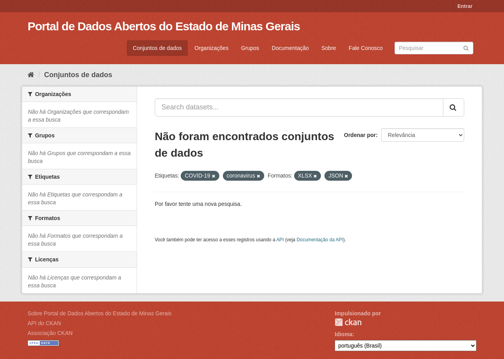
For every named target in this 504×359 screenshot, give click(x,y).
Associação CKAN (50, 333)
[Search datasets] (434, 48)
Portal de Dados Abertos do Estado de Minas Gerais (164, 26)
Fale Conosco (366, 48)
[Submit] (466, 47)
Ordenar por (360, 135)
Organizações (211, 48)
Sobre (328, 48)
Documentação (290, 48)
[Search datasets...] (299, 107)
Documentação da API (319, 239)
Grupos (250, 48)
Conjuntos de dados (157, 48)
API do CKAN (44, 323)
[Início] (31, 75)
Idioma (343, 334)
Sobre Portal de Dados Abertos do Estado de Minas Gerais (100, 313)
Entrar (465, 6)
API (280, 239)
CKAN (348, 322)
